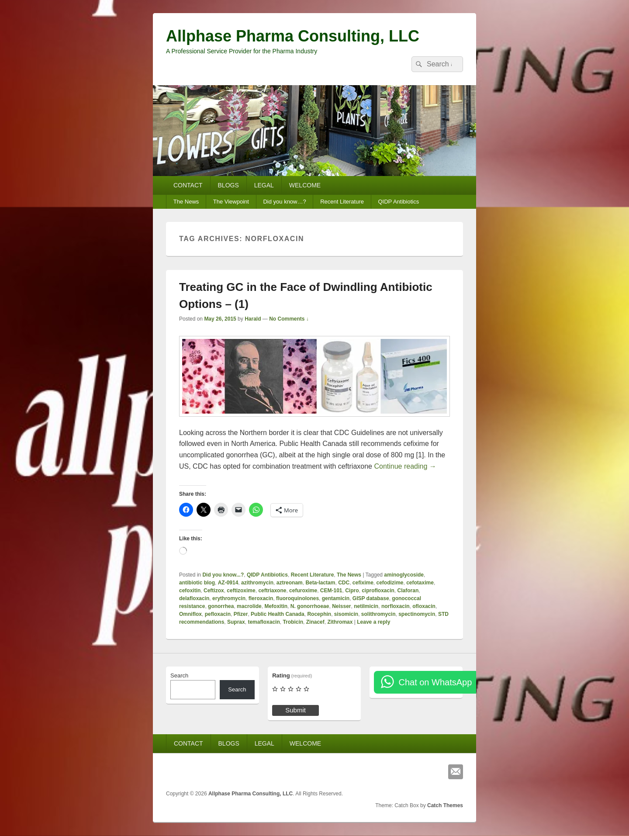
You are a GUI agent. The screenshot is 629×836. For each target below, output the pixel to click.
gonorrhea (221, 606)
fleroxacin (261, 598)
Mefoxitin (275, 606)
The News (186, 201)
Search (179, 675)
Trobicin (293, 622)
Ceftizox (214, 590)
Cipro (352, 590)
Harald (253, 319)
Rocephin (319, 614)
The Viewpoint (231, 201)
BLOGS (228, 185)
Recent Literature (342, 201)
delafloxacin (194, 598)
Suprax (236, 622)
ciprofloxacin (378, 590)
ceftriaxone (272, 590)
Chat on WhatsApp (435, 682)
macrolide (249, 606)
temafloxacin (264, 622)
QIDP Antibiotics (398, 201)
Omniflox (190, 614)
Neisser (341, 606)
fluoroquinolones (297, 598)
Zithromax (340, 622)
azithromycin (257, 583)
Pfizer (241, 614)
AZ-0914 (228, 583)
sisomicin (346, 614)
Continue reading (405, 466)
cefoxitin (189, 590)
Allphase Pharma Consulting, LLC (292, 36)
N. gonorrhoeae (309, 606)
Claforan (408, 590)
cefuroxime (303, 590)
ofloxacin (423, 606)
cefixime (363, 583)
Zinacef (315, 622)
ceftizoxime (241, 590)
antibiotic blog (197, 583)
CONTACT (188, 185)
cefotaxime (420, 583)
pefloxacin (218, 614)
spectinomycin (416, 614)
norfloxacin (395, 606)
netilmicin (366, 606)
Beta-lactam (320, 583)
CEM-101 (331, 590)
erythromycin (228, 598)
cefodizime (390, 583)
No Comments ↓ (289, 319)
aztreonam (289, 583)
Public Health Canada (277, 614)
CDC (343, 583)
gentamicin (335, 598)
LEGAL (264, 185)
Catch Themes (445, 805)
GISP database (371, 598)
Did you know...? (223, 575)
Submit (295, 710)
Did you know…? (284, 201)
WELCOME (305, 185)
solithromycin (378, 614)
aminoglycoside (404, 575)
